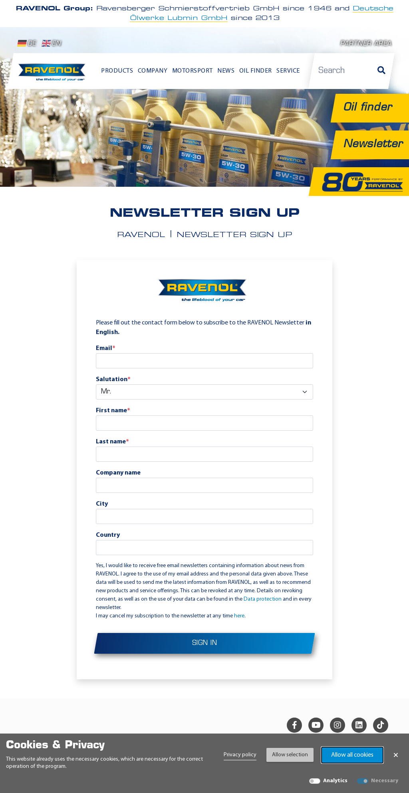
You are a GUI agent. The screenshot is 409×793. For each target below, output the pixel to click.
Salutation (113, 379)
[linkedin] (359, 725)
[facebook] (294, 725)
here (239, 616)
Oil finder (255, 71)
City (102, 504)
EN (51, 43)
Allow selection (290, 755)
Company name (118, 473)
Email (105, 348)
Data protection (263, 599)
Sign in (204, 643)
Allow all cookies (352, 755)
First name (113, 410)
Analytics (335, 781)
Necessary (384, 781)
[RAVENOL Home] (53, 74)
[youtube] (316, 725)
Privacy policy (240, 755)
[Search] (381, 71)
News (225, 71)
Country (108, 535)
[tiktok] (380, 725)
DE (27, 43)
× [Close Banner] (395, 755)
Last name (112, 442)
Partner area (365, 44)
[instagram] (337, 725)
